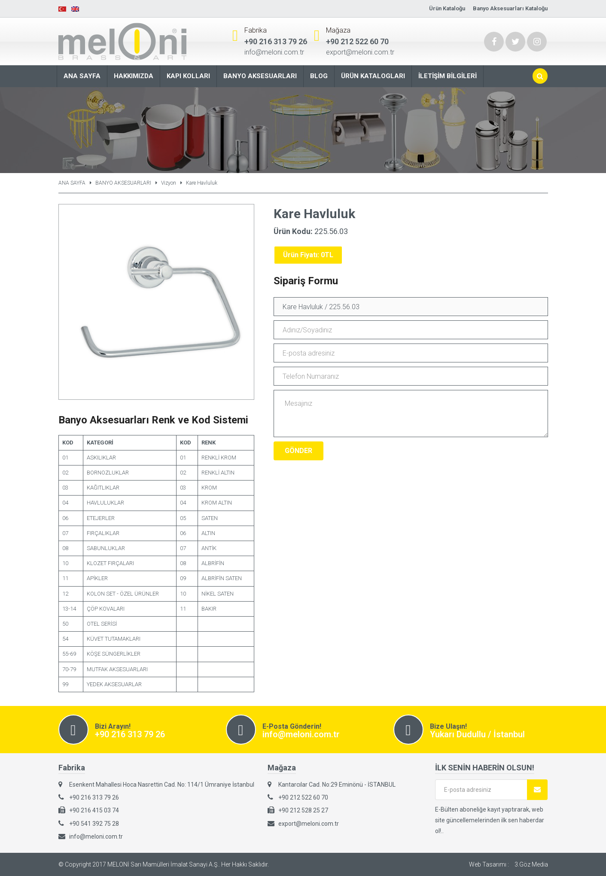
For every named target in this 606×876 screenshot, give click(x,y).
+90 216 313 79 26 (275, 41)
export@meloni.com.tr (360, 52)
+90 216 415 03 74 (94, 810)
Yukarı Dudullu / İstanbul (477, 734)
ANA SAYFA (71, 183)
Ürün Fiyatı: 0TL (308, 255)
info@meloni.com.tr (274, 52)
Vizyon (168, 183)
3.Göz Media (531, 864)
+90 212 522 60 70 (357, 41)
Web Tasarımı (487, 864)
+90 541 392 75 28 (94, 823)
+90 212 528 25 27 (303, 810)
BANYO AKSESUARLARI (123, 183)
